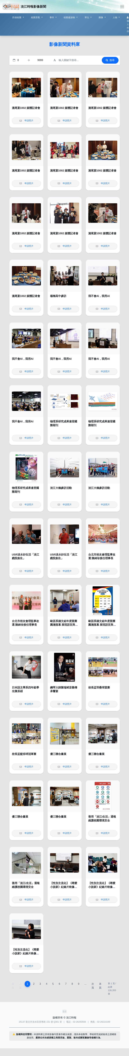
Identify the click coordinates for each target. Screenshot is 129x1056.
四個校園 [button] (17, 17)
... (85, 983)
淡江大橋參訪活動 (61, 487)
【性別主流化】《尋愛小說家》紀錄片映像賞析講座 (63, 887)
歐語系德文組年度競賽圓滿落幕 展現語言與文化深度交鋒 (64, 625)
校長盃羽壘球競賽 (99, 687)
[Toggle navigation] (122, 7)
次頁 (92, 985)
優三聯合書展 (58, 754)
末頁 (100, 985)
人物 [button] (115, 17)
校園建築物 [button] (70, 17)
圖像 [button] (101, 17)
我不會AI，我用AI (99, 296)
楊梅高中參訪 (58, 296)
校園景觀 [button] (36, 17)
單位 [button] (87, 17)
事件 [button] (52, 17)
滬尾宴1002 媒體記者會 (26, 107)
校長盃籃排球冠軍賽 (24, 754)
